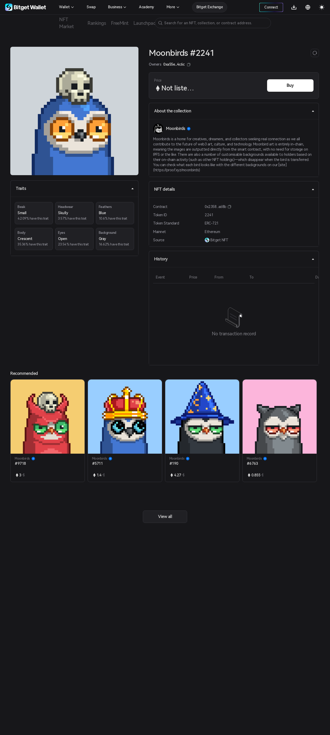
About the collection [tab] (234, 111)
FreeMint (119, 23)
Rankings (96, 23)
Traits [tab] (75, 188)
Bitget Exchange (209, 7)
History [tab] (234, 259)
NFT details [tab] (234, 189)
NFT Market (66, 23)
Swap (91, 7)
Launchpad (144, 23)
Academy (146, 7)
